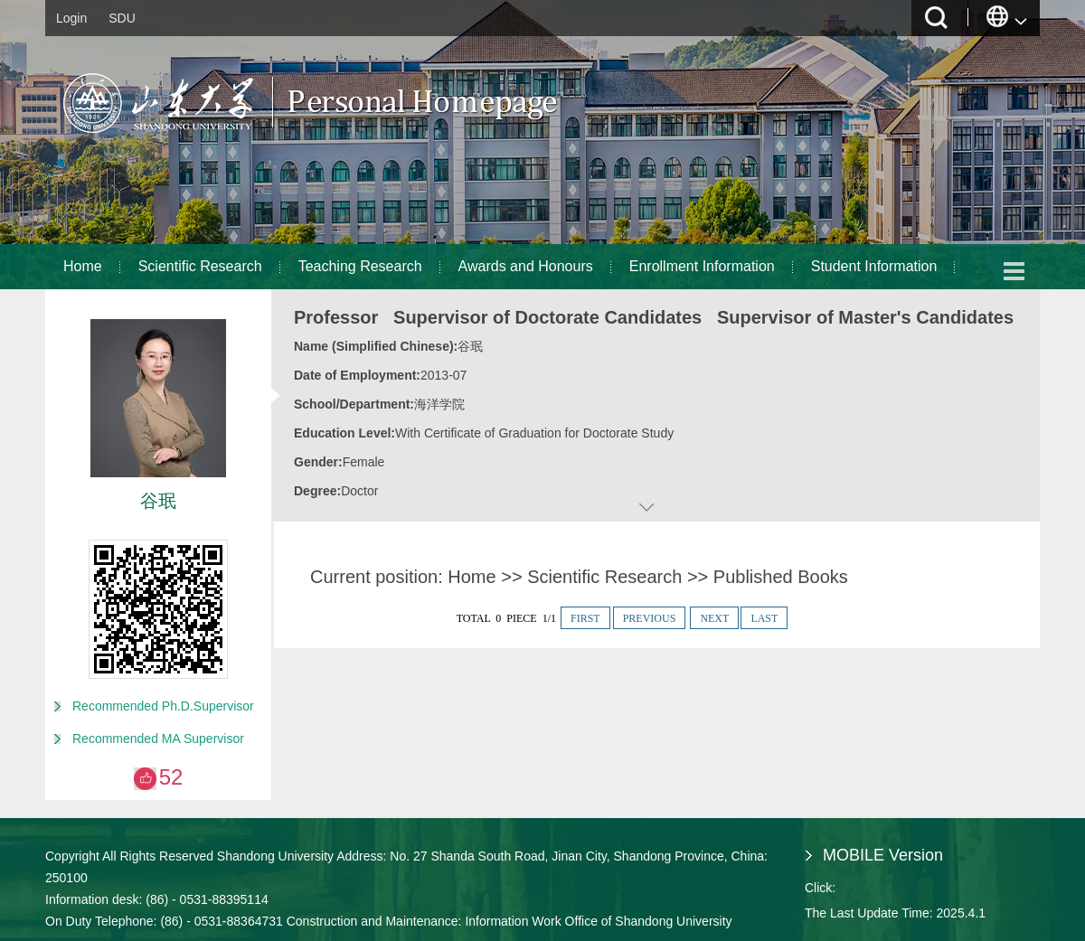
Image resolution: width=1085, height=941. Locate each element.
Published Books (780, 577)
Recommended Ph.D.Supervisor (163, 706)
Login (71, 18)
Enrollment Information (702, 266)
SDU (122, 18)
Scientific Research (200, 266)
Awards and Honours (525, 266)
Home (82, 266)
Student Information (874, 266)
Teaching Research (360, 266)
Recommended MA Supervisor (158, 738)
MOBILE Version (883, 855)
